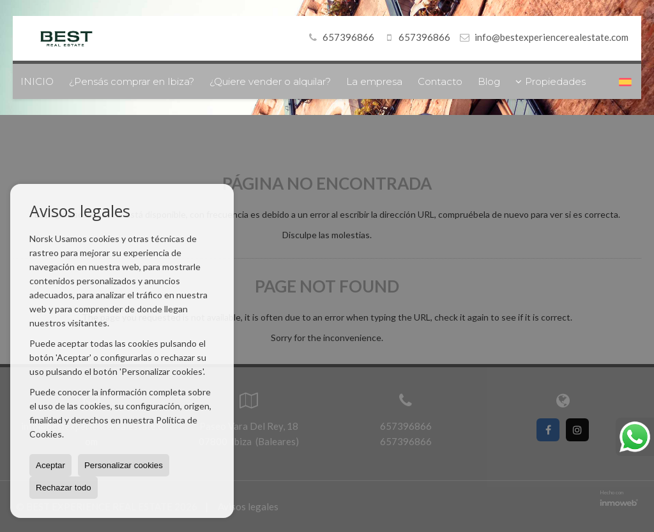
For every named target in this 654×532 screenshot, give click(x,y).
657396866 (339, 37)
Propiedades (550, 81)
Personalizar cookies (123, 465)
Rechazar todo (63, 487)
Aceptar (50, 465)
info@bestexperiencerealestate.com (551, 37)
